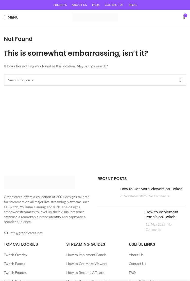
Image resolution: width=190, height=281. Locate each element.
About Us (136, 255)
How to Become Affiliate (85, 272)
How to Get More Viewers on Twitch (151, 188)
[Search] (95, 80)
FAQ (132, 272)
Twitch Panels (14, 263)
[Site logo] (95, 17)
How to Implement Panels (86, 255)
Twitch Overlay (15, 255)
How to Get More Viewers (86, 263)
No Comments (159, 196)
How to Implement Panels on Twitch (162, 215)
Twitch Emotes (15, 272)
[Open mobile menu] (11, 17)
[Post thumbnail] (106, 194)
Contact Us (137, 263)
